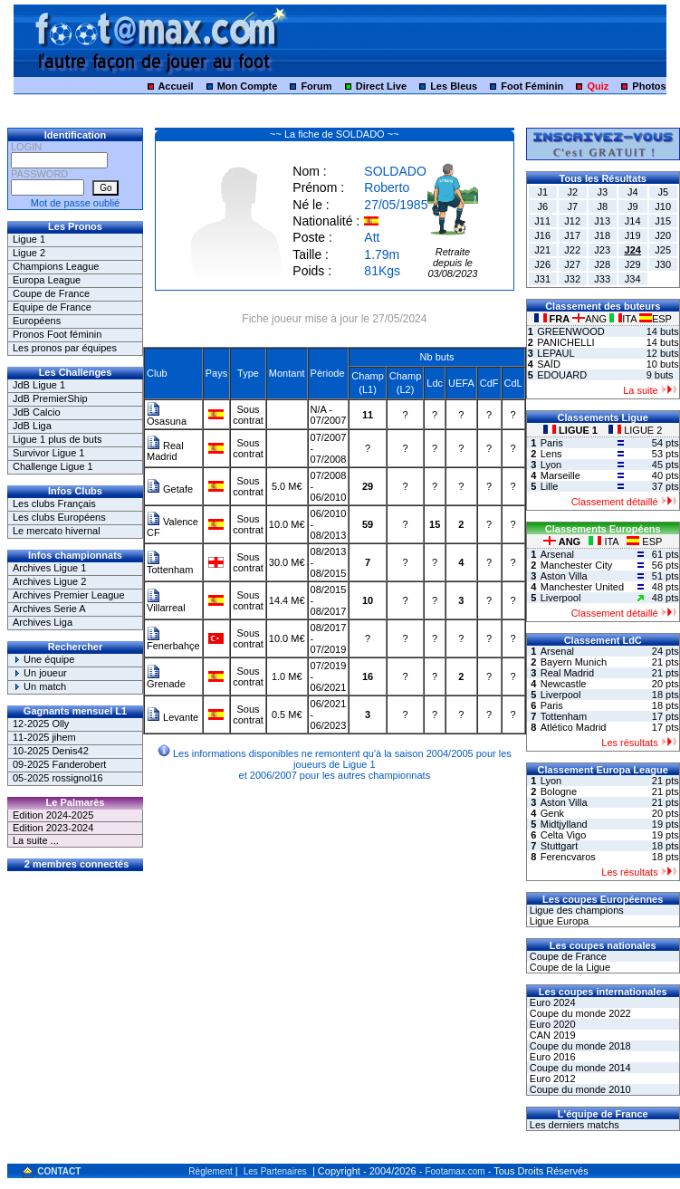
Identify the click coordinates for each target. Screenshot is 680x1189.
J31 (542, 278)
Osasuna (167, 417)
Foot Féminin (532, 86)
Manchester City (576, 565)
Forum (316, 86)
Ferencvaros (568, 856)
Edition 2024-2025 (53, 815)
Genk (552, 813)
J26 (542, 264)
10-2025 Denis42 (51, 750)
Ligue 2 (29, 252)
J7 (572, 206)
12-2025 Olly (41, 723)
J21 (542, 250)
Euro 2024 (551, 1002)
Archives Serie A (49, 608)
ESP (655, 318)
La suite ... (36, 840)
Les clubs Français (54, 503)
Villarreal (166, 603)
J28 (602, 264)
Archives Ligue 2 (49, 581)
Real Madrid (165, 451)
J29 (633, 264)
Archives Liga (42, 622)
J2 (572, 192)
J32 (572, 278)
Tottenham (170, 565)
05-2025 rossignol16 (58, 777)
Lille (550, 486)
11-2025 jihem (44, 737)
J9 (632, 206)
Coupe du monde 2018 (579, 1045)
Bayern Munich (574, 662)
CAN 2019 (551, 1035)
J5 (662, 192)
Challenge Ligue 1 (53, 466)
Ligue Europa (558, 921)
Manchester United (582, 586)
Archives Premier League (69, 595)
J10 (663, 206)
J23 (602, 250)
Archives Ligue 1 (49, 567)
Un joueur (40, 672)
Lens (551, 453)
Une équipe (43, 659)
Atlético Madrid (574, 727)
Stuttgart (560, 845)
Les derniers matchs (573, 1124)
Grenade (166, 679)
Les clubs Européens (59, 517)
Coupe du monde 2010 (579, 1089)
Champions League (56, 266)
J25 (663, 250)
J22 (572, 250)
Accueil (175, 86)
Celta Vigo (564, 834)
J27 (572, 264)
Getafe (170, 489)
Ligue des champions (575, 910)
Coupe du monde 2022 (579, 1013)
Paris (552, 442)
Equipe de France (52, 307)
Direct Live (381, 86)
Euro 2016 (551, 1056)
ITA (624, 318)
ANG (590, 318)
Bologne (559, 791)
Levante (172, 717)
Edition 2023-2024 (53, 827)
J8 (602, 206)
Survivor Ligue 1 (49, 452)
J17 (572, 235)
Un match (39, 686)
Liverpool (561, 597)
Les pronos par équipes (65, 347)
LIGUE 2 (635, 430)
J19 (633, 235)
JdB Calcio (37, 412)
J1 (542, 192)
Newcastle (564, 683)
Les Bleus (453, 86)
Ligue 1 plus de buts (57, 439)
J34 (633, 278)
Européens (37, 320)
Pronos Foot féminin (57, 334)
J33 (602, 278)
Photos (649, 86)
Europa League (47, 279)
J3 (602, 192)
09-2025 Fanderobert (59, 764)
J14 (633, 221)
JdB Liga (32, 425)
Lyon (551, 464)
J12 (572, 221)
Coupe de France (51, 293)
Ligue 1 (29, 239)
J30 (663, 264)
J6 (542, 206)
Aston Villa (564, 576)
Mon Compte (247, 86)
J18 (602, 235)
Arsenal (557, 554)
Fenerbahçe (173, 641)
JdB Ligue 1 (39, 384)
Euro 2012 (551, 1078)
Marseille (560, 475)
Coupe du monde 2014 (579, 1067)
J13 (602, 221)
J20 (663, 235)
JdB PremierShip (50, 398)
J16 (542, 235)
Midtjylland (564, 824)
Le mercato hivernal (57, 530)
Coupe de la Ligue (568, 967)
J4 (632, 192)
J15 (663, 221)
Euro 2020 (551, 1024)
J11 (542, 221)
